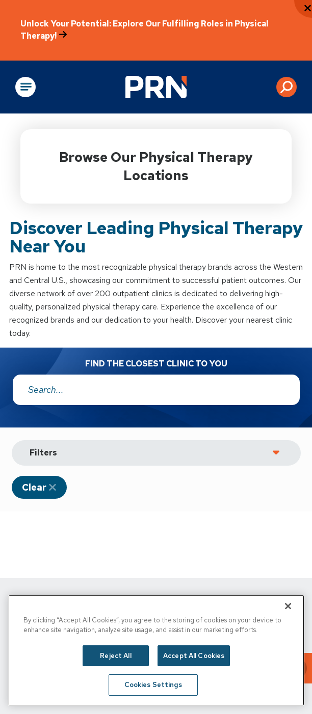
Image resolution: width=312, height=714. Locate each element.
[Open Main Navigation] (25, 87)
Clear (34, 487)
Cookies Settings (153, 684)
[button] (286, 87)
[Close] (288, 606)
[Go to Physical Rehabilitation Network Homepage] (156, 87)
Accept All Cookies (193, 655)
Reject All (115, 655)
